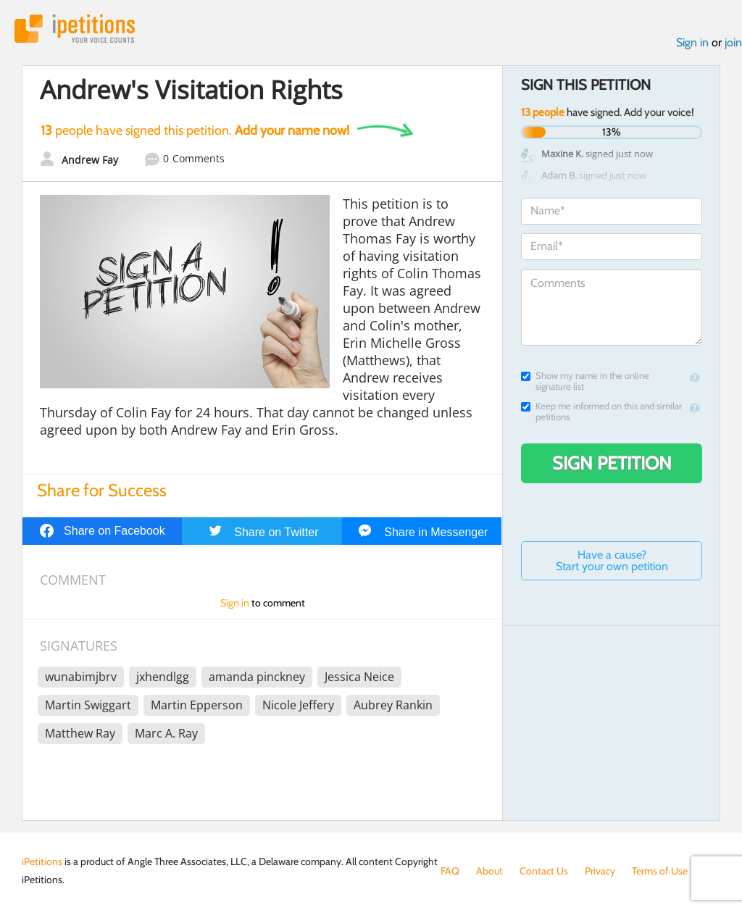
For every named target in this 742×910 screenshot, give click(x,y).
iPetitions (74, 28)
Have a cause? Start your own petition (612, 560)
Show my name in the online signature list (585, 381)
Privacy (600, 870)
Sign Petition (612, 463)
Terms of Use (660, 870)
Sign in (692, 42)
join (733, 42)
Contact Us (544, 870)
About (489, 870)
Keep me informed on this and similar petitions (601, 411)
